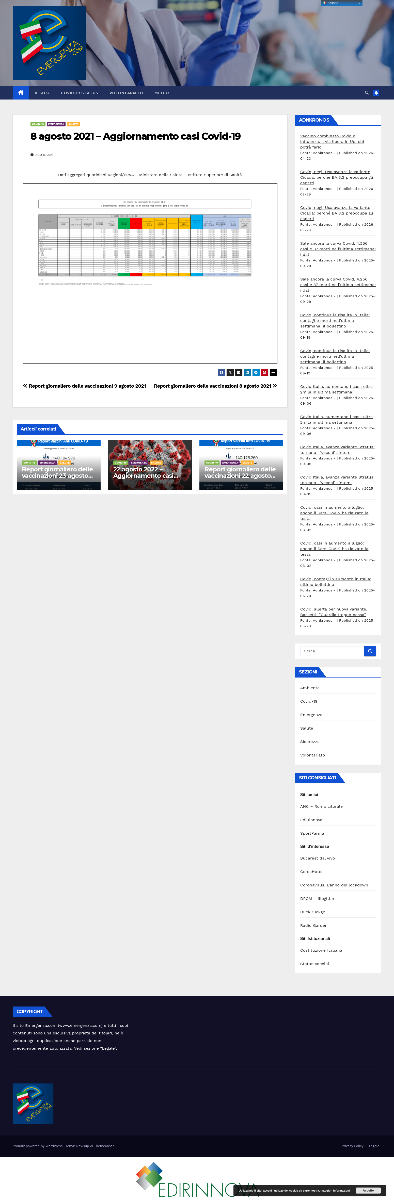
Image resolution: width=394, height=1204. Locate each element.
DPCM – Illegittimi (318, 898)
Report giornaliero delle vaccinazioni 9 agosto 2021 (84, 386)
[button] (367, 92)
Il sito (42, 93)
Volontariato (126, 93)
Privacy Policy (352, 1146)
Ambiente (310, 687)
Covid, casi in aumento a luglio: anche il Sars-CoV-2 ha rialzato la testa (334, 513)
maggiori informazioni (335, 1190)
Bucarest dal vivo (317, 858)
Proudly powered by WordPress (38, 1146)
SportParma (312, 833)
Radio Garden (314, 925)
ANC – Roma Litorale (321, 806)
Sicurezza (310, 741)
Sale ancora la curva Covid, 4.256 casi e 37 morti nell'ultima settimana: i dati (338, 249)
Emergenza (56, 124)
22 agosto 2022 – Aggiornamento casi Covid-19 (143, 476)
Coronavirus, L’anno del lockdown (334, 885)
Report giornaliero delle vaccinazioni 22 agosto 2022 (240, 476)
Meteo (161, 93)
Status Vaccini (314, 963)
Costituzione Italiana (321, 950)
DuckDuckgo (312, 912)
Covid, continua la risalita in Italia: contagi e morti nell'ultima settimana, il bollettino (335, 320)
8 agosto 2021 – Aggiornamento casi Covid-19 (135, 136)
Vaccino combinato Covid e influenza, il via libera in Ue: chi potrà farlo (332, 142)
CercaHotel (311, 871)
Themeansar (104, 1146)
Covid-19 (38, 124)
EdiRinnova (311, 819)
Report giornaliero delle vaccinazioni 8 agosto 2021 (215, 386)
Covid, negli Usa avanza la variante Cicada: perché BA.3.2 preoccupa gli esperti (336, 177)
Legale (108, 1048)
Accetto (368, 1190)
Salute (73, 124)
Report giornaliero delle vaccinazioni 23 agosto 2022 (57, 476)
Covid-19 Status (79, 93)
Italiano (331, 3)
